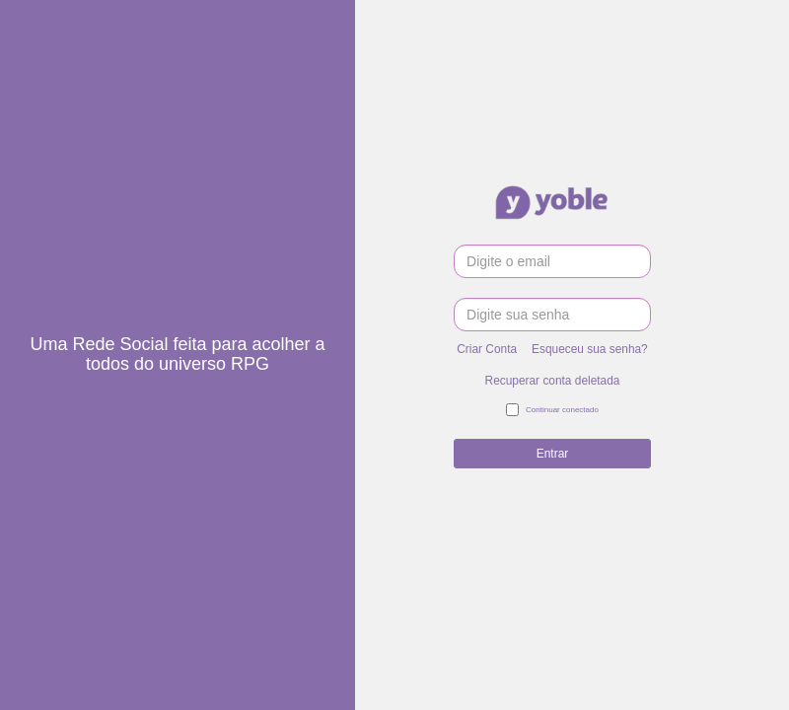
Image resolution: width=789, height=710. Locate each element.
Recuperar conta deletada (552, 381)
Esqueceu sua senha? (590, 349)
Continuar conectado (552, 410)
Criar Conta (487, 349)
